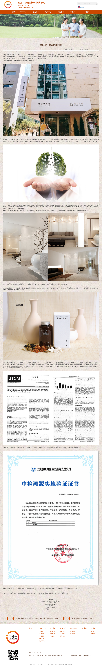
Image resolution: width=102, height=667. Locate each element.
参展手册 (41, 636)
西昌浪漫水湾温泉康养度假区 (79, 618)
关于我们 (93, 631)
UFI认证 (41, 638)
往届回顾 (41, 641)
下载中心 (73, 12)
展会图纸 (41, 633)
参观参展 (61, 12)
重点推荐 (52, 633)
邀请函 (41, 631)
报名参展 (72, 631)
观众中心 (36, 12)
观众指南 (52, 631)
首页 (13, 12)
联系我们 (86, 12)
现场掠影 (62, 636)
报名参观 (72, 633)
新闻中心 (48, 12)
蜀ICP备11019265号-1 (37, 664)
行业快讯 (62, 633)
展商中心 (23, 12)
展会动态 (62, 631)
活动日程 (52, 636)
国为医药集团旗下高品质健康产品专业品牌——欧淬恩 (32, 618)
